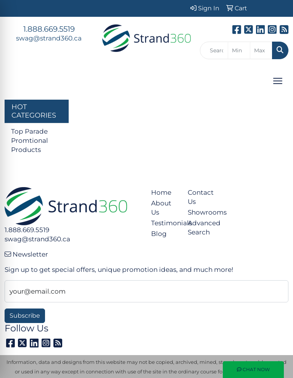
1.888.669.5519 (49, 29)
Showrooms (201, 212)
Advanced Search (201, 227)
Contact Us (201, 196)
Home (161, 192)
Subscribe (25, 315)
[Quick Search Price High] (261, 50)
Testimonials (165, 223)
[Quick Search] (214, 50)
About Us (161, 207)
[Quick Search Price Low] (239, 50)
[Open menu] (277, 81)
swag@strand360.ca (49, 38)
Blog (159, 233)
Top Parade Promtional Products (29, 140)
